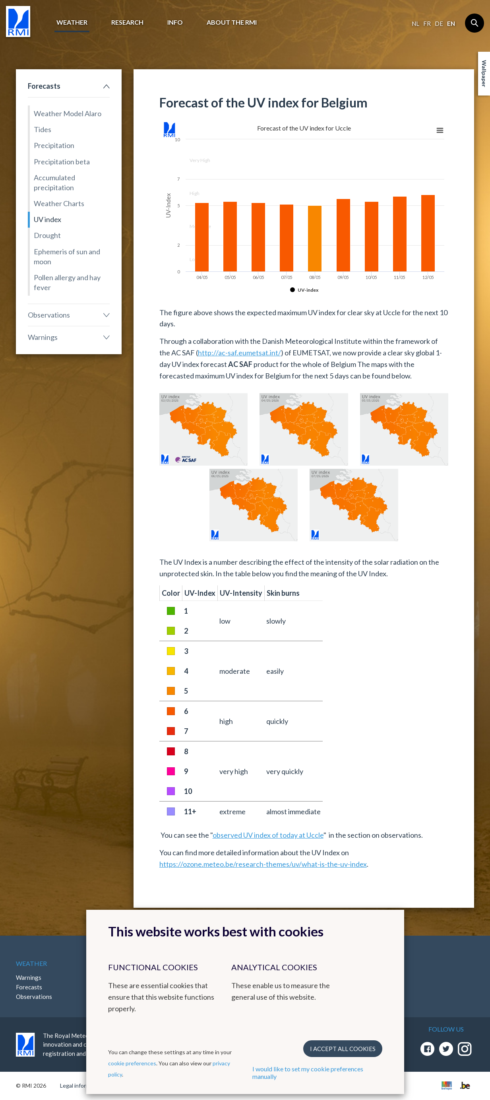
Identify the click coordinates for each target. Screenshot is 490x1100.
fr (427, 23)
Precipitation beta (62, 161)
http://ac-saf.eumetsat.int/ (239, 352)
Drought (47, 235)
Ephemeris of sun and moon (67, 256)
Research (127, 22)
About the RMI (232, 22)
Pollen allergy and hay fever (67, 282)
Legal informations (83, 1085)
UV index (47, 219)
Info (175, 22)
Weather (71, 22)
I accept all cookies (343, 1048)
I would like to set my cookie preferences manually (307, 1072)
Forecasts (44, 86)
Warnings (43, 337)
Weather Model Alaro (67, 113)
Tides (42, 129)
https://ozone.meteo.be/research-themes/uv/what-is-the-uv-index (263, 864)
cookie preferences (132, 1063)
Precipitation (54, 145)
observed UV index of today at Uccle (268, 835)
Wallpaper (484, 73)
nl (415, 23)
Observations (49, 314)
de (439, 23)
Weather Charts (59, 203)
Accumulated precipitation (54, 182)
